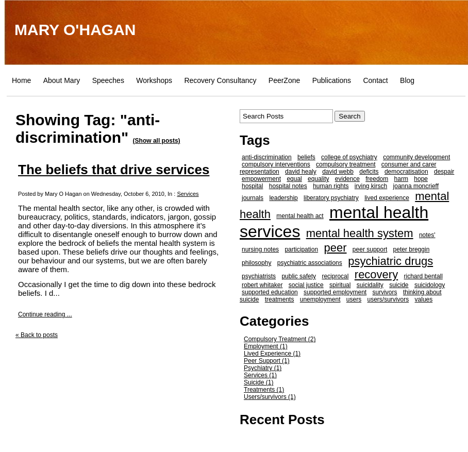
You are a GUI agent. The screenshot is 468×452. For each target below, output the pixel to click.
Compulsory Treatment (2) (279, 339)
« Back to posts (36, 335)
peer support (370, 249)
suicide (398, 285)
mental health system (359, 233)
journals (252, 198)
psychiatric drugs (390, 261)
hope (421, 178)
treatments (279, 299)
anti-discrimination (267, 157)
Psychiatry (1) (262, 368)
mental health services (334, 222)
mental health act (299, 216)
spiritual (339, 285)
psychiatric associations (309, 262)
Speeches (108, 80)
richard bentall (423, 276)
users (353, 299)
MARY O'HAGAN (75, 29)
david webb (338, 171)
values (424, 299)
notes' (427, 235)
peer (335, 247)
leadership (283, 198)
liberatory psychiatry (331, 198)
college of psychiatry (349, 157)
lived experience (386, 198)
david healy (300, 171)
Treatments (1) (264, 389)
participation (301, 249)
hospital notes (288, 186)
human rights (330, 186)
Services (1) (260, 375)
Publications (332, 80)
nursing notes (260, 249)
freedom (376, 178)
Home (21, 80)
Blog (407, 80)
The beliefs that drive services (113, 169)
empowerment (261, 178)
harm (401, 178)
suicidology (429, 285)
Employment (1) (266, 346)
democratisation (406, 171)
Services (187, 194)
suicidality (370, 285)
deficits (368, 171)
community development (416, 157)
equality (318, 178)
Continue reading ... (45, 314)
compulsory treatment (345, 164)
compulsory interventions (276, 164)
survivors (385, 292)
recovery (376, 274)
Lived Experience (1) (272, 353)
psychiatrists (259, 276)
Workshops (154, 80)
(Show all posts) (156, 140)
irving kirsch (371, 186)
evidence (347, 178)
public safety (298, 276)
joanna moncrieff (416, 186)
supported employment (335, 292)
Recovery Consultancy (220, 80)
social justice (306, 285)
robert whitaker (262, 285)
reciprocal (335, 276)
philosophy (256, 262)
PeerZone (284, 80)
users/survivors (388, 299)
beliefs (306, 157)
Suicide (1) (258, 382)
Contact (375, 80)
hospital (252, 186)
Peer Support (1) (267, 360)
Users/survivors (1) (270, 396)
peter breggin (411, 249)
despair (444, 171)
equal (294, 178)
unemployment (320, 299)
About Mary (61, 80)
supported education (270, 292)
